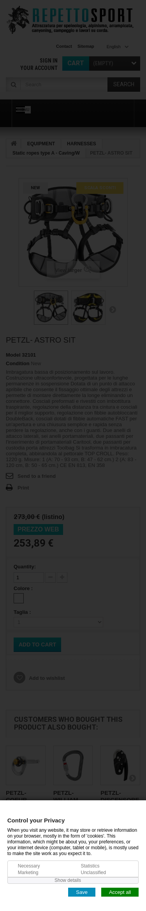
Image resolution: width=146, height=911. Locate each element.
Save (82, 892)
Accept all (120, 892)
